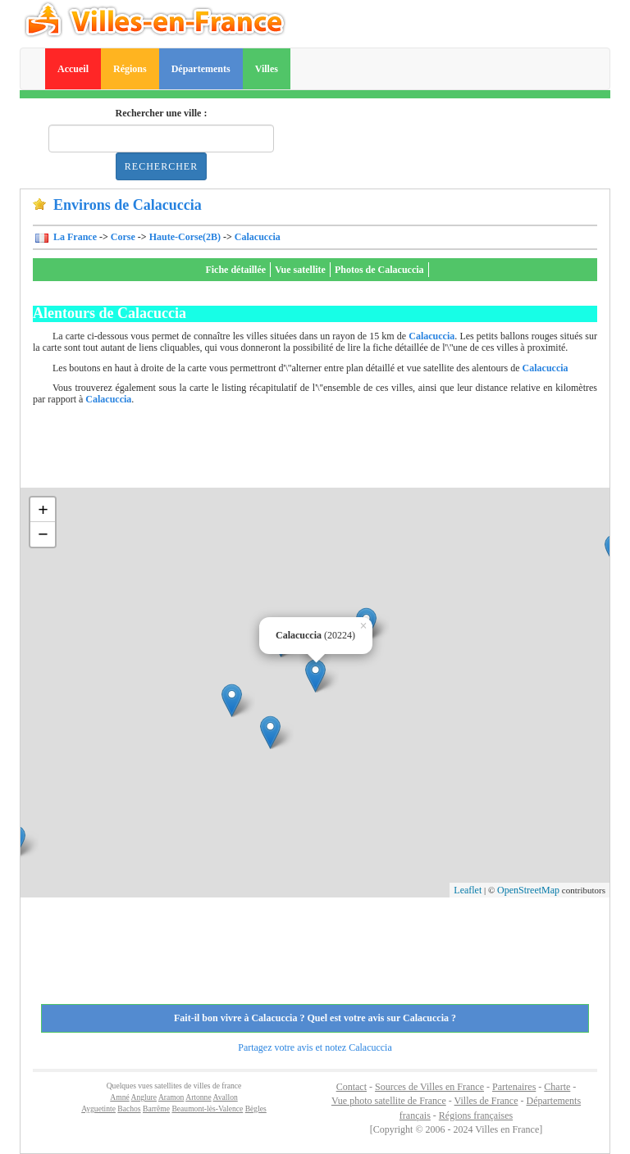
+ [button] (43, 509)
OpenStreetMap (528, 890)
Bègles (256, 1108)
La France (74, 237)
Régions (130, 69)
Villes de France (486, 1100)
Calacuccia (258, 237)
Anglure (144, 1097)
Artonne (198, 1097)
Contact (351, 1087)
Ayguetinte (98, 1108)
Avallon (225, 1097)
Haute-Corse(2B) (185, 237)
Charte (557, 1087)
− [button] (43, 534)
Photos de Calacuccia (379, 269)
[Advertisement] (331, 451)
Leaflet (468, 890)
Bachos (128, 1108)
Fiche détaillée (235, 269)
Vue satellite (300, 269)
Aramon (171, 1097)
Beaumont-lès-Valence (207, 1108)
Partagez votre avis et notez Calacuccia (315, 1047)
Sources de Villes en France (429, 1087)
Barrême (156, 1108)
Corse (123, 237)
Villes (266, 69)
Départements (201, 69)
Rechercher (161, 166)
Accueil (73, 69)
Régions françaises (476, 1115)
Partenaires (514, 1087)
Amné (119, 1097)
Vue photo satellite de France (388, 1100)
